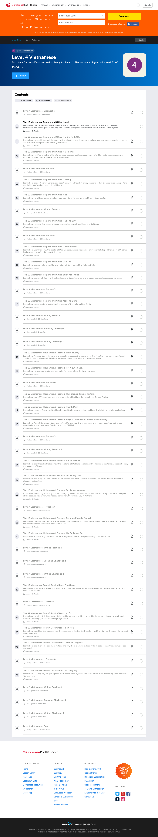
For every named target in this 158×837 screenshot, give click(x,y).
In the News (59, 789)
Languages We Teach (63, 793)
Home (25, 769)
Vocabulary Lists (30, 781)
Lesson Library (17, 40)
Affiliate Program (61, 805)
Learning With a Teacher (94, 793)
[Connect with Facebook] (133, 24)
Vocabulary (58, 5)
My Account (89, 781)
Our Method (59, 769)
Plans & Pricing (60, 785)
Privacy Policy (71, 32)
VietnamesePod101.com (96, 829)
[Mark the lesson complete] (141, 126)
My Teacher (73, 5)
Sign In (147, 5)
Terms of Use (62, 32)
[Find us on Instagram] (123, 799)
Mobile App (27, 793)
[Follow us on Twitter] (117, 794)
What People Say (61, 781)
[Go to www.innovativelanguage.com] (79, 823)
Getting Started (90, 773)
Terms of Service (107, 832)
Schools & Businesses (63, 797)
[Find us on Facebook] (128, 794)
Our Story (58, 773)
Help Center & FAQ (92, 769)
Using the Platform (92, 785)
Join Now (124, 16)
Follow (22, 76)
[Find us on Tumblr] (117, 799)
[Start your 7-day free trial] (123, 771)
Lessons (44, 5)
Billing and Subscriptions (94, 777)
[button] (138, 5)
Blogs (56, 801)
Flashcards (27, 777)
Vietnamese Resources (33, 785)
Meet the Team (60, 777)
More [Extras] (85, 5)
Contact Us (89, 797)
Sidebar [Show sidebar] (142, 40)
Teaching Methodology (94, 789)
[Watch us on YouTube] (123, 794)
